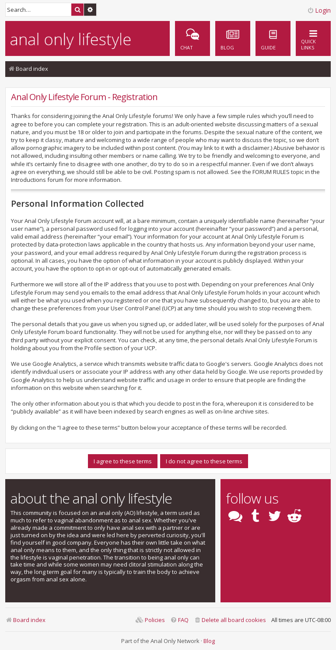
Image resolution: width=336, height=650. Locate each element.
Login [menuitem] (319, 10)
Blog (209, 641)
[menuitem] (273, 38)
